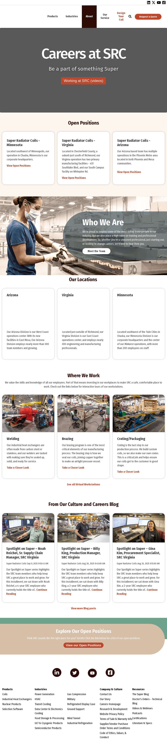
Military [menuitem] (71, 699)
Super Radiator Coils (16, 563)
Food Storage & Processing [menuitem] (49, 718)
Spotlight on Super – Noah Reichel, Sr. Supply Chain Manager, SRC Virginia (26, 553)
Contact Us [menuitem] (106, 694)
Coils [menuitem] (4, 694)
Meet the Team (96, 251)
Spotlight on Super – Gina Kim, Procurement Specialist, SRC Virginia (138, 553)
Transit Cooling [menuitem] (43, 704)
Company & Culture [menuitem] (111, 689)
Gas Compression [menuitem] (76, 694)
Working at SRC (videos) (83, 81)
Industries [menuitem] (72, 16)
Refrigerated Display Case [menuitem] (81, 704)
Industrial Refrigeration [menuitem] (79, 723)
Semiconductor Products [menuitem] (48, 728)
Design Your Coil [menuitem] (121, 16)
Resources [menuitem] (138, 689)
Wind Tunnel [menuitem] (73, 718)
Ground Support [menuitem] (75, 709)
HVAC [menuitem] (38, 699)
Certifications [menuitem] (139, 718)
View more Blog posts (83, 608)
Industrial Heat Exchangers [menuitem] (17, 699)
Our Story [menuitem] (105, 699)
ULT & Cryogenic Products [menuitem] (49, 723)
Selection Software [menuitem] (12, 709)
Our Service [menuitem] (105, 16)
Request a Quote (148, 16)
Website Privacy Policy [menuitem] (112, 714)
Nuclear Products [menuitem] (11, 704)
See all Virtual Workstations (83, 484)
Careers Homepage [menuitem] (110, 704)
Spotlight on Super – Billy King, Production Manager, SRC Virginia (81, 553)
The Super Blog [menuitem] (140, 694)
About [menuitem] (89, 16)
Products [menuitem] (52, 16)
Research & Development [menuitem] (113, 709)
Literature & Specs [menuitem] (142, 723)
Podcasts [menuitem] (137, 713)
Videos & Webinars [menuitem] (142, 708)
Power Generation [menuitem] (44, 694)
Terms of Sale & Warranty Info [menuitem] (116, 719)
